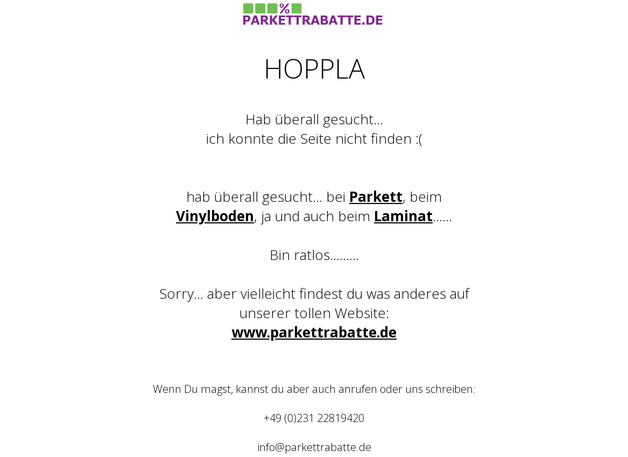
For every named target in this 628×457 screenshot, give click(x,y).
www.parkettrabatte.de (314, 332)
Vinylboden (215, 216)
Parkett (376, 196)
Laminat (403, 216)
